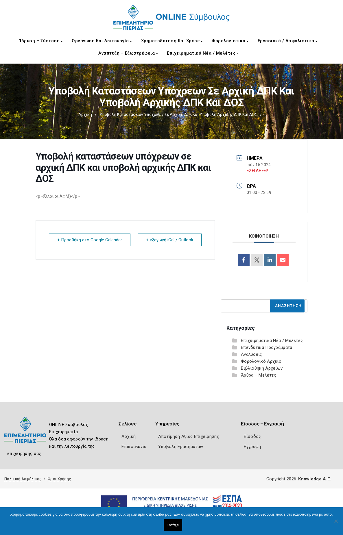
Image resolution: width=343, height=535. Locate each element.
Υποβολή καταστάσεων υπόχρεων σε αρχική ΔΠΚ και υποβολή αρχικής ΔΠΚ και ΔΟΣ (178, 114)
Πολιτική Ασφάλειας (22, 479)
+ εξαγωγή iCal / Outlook (169, 239)
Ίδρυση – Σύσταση (41, 40)
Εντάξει (173, 525)
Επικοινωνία (133, 446)
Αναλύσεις (251, 354)
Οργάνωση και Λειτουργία (102, 40)
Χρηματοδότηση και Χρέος (172, 40)
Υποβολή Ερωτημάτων (180, 446)
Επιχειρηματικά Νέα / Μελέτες (202, 53)
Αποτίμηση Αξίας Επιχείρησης (188, 436)
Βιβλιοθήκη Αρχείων (262, 368)
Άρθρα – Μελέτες (258, 375)
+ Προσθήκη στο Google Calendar (89, 239)
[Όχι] (336, 524)
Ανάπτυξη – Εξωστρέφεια (128, 53)
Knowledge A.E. (314, 479)
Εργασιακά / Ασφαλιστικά (287, 40)
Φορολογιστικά (230, 40)
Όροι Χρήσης (59, 479)
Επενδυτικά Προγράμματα (266, 347)
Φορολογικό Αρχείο (261, 361)
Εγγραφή (252, 446)
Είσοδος (252, 436)
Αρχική (85, 114)
